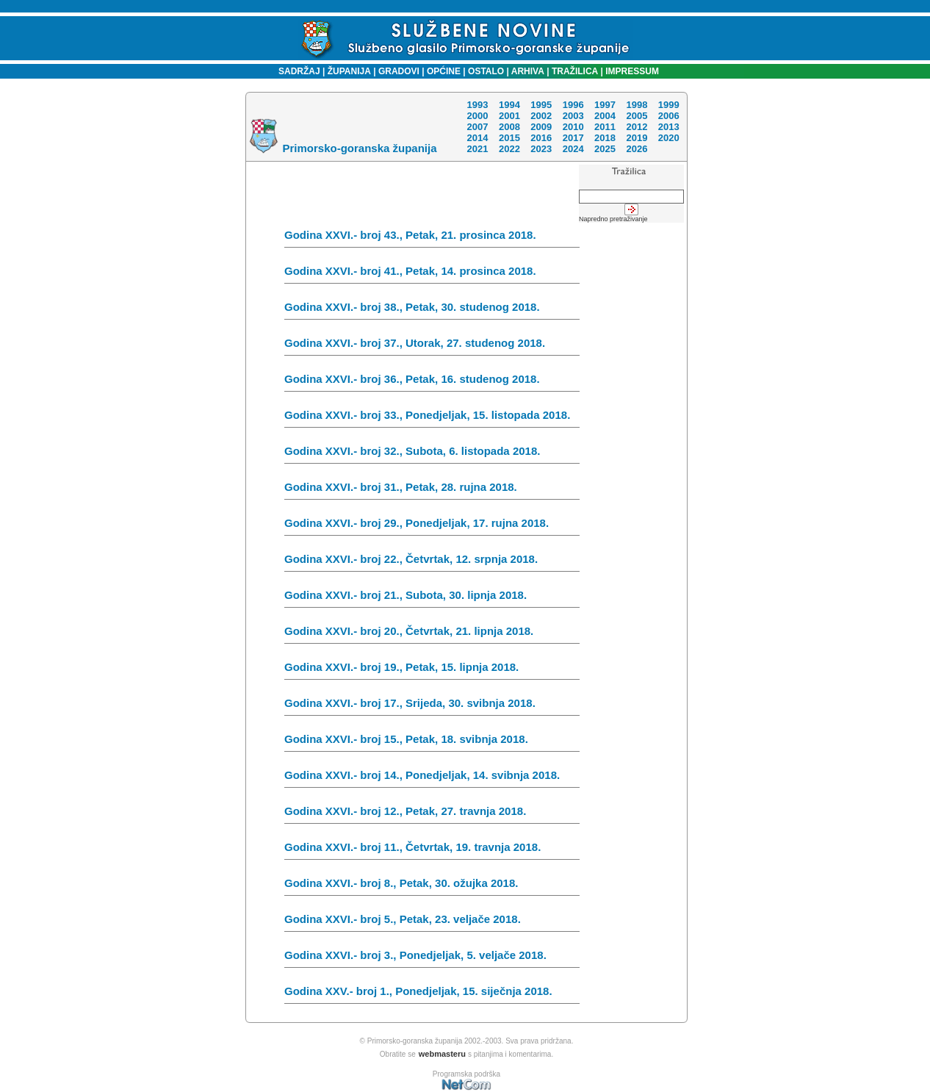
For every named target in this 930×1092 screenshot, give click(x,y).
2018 (605, 137)
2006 (669, 115)
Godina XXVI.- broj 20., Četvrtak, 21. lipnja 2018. (432, 634)
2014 (477, 137)
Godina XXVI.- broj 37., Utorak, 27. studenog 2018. (432, 346)
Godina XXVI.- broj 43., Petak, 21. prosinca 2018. (432, 238)
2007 (477, 126)
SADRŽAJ (295, 71)
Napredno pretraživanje (613, 219)
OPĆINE (444, 71)
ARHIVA (526, 71)
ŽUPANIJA (349, 71)
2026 (636, 148)
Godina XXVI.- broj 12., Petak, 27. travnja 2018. (432, 814)
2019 (636, 137)
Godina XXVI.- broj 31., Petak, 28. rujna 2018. (432, 490)
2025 (605, 148)
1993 (477, 104)
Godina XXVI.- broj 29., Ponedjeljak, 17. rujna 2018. (432, 526)
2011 (605, 126)
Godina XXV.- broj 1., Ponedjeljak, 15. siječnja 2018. (432, 994)
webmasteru (442, 1053)
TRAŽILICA (574, 71)
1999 (669, 104)
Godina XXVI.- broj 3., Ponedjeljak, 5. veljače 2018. (432, 958)
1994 (509, 104)
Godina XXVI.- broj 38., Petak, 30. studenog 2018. (432, 310)
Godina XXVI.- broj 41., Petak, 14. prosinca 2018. (432, 274)
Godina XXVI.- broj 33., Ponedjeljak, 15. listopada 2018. (432, 418)
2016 (541, 137)
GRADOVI (398, 71)
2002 (541, 115)
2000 (477, 115)
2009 (541, 126)
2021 (477, 148)
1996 (573, 104)
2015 (509, 137)
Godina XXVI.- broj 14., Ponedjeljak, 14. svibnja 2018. (432, 778)
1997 (605, 104)
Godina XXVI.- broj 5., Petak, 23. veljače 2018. (432, 922)
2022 (509, 148)
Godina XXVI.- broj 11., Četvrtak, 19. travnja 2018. (432, 850)
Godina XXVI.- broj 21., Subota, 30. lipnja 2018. (432, 598)
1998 (636, 104)
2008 (509, 126)
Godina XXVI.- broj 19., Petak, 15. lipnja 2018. (432, 670)
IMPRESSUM (632, 71)
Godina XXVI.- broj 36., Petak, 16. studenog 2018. (432, 382)
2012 (636, 126)
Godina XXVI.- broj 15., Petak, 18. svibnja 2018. (432, 742)
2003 (573, 115)
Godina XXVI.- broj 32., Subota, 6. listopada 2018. (432, 454)
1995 (541, 104)
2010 (573, 126)
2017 (573, 137)
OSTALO (486, 71)
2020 (669, 137)
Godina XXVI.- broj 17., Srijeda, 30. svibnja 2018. (432, 706)
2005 (636, 115)
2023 (541, 148)
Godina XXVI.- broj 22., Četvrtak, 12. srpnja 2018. (432, 562)
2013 (669, 126)
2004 (605, 115)
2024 (573, 148)
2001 (509, 115)
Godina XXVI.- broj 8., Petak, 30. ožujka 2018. (432, 886)
